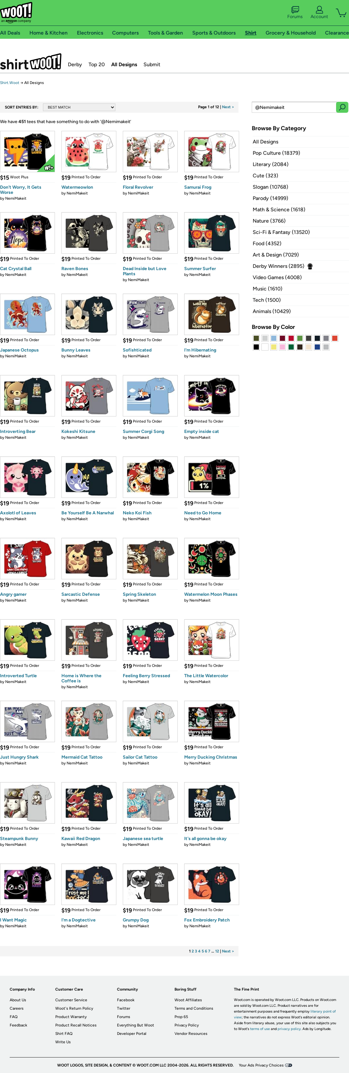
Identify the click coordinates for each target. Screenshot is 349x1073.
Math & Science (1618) (279, 209)
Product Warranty (71, 1017)
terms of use (260, 1029)
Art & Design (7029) (276, 255)
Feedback (18, 1025)
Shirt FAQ (63, 1033)
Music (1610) (267, 289)
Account (319, 12)
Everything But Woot (135, 1025)
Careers (17, 1008)
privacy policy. (289, 1029)
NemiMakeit (15, 198)
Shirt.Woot (30, 61)
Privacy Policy (186, 1025)
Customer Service (71, 1000)
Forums (295, 12)
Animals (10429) (272, 311)
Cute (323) (265, 176)
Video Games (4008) (277, 277)
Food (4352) (267, 243)
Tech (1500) (267, 300)
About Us (18, 1000)
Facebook (125, 1000)
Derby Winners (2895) (278, 266)
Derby (75, 64)
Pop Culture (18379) (276, 153)
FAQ (13, 1017)
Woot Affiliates (188, 1000)
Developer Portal (131, 1033)
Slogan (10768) (270, 187)
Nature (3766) (269, 221)
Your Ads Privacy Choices (261, 1065)
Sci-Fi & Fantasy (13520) (281, 232)
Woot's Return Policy (74, 1008)
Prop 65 (181, 1017)
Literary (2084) (271, 164)
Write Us (63, 1042)
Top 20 (97, 64)
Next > (228, 107)
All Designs (124, 64)
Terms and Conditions (193, 1008)
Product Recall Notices (76, 1025)
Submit (151, 64)
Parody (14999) (270, 198)
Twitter (123, 1008)
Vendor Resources (190, 1033)
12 (217, 951)
